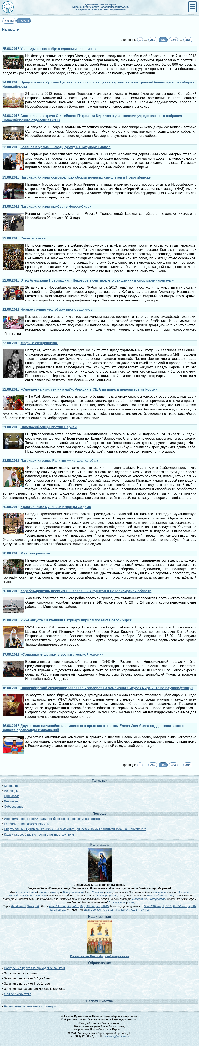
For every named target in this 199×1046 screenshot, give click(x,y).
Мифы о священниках (39, 343)
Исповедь (11, 791)
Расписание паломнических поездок (30, 1006)
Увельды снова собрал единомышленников (58, 49)
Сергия (41, 895)
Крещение (11, 785)
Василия (183, 892)
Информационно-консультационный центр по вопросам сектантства (53, 818)
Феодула (68, 892)
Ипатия (44, 892)
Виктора (102, 895)
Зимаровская (157, 899)
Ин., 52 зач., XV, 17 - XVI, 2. (132, 909)
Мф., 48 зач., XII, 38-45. (94, 906)
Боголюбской (155, 895)
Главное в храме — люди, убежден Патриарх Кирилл (66, 147)
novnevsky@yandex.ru (116, 1036)
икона (33, 892)
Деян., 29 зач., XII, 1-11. (99, 909)
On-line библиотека (17, 994)
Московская (139, 899)
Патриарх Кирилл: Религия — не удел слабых (59, 460)
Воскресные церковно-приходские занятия (34, 968)
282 (152, 39)
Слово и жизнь (33, 238)
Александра (13, 895)
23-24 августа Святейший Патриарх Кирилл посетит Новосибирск (76, 620)
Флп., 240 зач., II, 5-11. (158, 906)
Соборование (13, 806)
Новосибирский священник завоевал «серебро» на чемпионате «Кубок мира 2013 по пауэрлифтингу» (107, 688)
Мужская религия (35, 553)
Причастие (11, 796)
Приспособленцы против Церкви (49, 427)
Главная (9, 20)
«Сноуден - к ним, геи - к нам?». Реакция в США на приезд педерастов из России (89, 389)
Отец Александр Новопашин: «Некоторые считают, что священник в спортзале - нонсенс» (97, 280)
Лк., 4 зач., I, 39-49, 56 (25, 906)
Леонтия (22, 892)
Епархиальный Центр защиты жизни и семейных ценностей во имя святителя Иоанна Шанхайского (75, 829)
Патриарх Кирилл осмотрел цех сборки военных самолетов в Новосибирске (86, 177)
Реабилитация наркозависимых (26, 824)
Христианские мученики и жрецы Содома (56, 507)
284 (173, 39)
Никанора (159, 892)
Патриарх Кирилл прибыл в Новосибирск (56, 206)
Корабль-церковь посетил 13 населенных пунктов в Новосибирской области (86, 591)
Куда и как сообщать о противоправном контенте (39, 834)
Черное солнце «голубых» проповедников (57, 309)
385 (187, 39)
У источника (117, 902)
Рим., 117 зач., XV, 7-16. (64, 906)
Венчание (11, 801)
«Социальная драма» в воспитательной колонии (62, 654)
